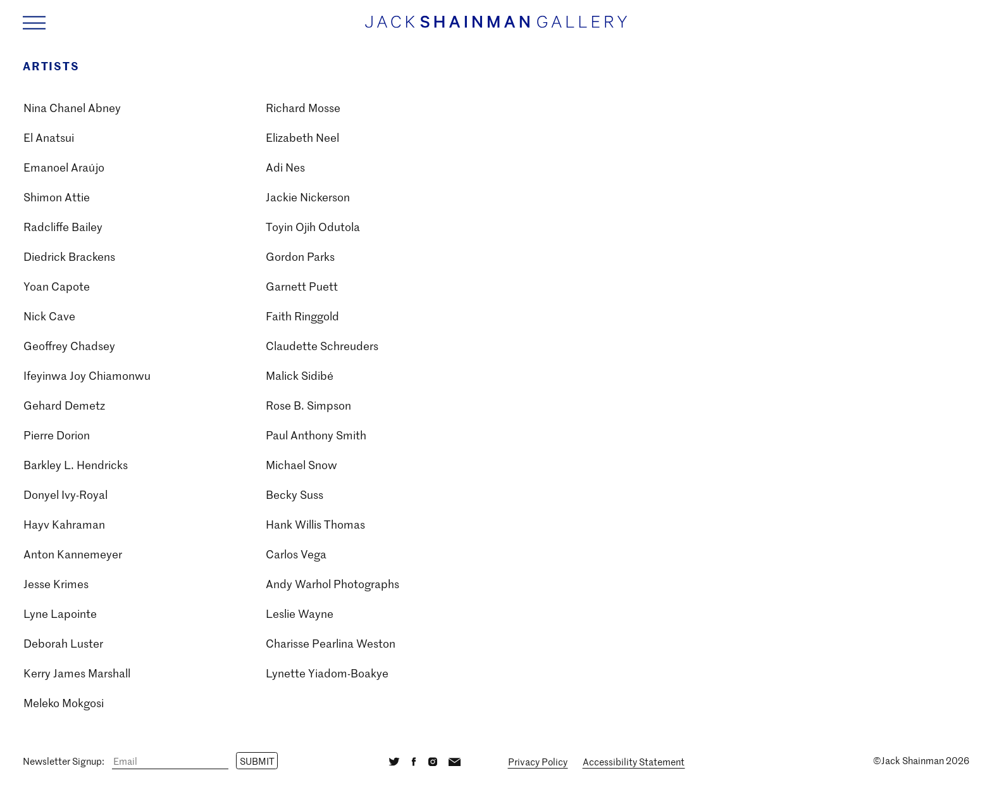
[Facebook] (414, 760)
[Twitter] (394, 760)
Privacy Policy (537, 761)
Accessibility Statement (634, 761)
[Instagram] (432, 760)
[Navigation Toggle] (34, 22)
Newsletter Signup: (63, 761)
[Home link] (496, 28)
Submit (257, 761)
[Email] (170, 761)
